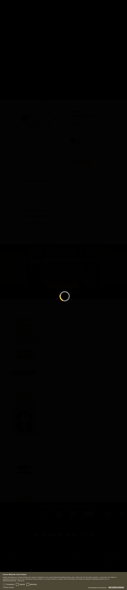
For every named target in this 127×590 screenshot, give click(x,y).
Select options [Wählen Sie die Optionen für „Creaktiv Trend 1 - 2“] (38, 474)
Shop (6, 3)
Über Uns (11, 551)
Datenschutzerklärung (109, 555)
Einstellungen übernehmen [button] (94, 587)
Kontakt (18, 3)
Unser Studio (32, 3)
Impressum (21, 580)
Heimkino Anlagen (52, 18)
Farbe (72, 133)
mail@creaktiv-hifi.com (71, 222)
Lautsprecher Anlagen (87, 20)
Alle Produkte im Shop (47, 551)
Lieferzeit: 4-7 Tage (80, 146)
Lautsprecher (84, 9)
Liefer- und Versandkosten (110, 558)
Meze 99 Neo (13, 436)
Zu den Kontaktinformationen (63, 284)
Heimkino (45, 9)
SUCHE (99, 3)
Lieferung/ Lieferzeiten (15, 553)
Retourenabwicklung (108, 563)
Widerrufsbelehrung (108, 560)
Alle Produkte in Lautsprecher (90, 51)
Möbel (13, 32)
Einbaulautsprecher (94, 35)
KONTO (109, 3)
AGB (103, 553)
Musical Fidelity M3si (16, 390)
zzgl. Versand (80, 125)
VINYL (119, 9)
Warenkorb (77, 553)
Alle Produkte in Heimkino (52, 41)
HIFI (5, 9)
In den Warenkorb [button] (38, 384)
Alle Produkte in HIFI (15, 47)
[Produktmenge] (74, 155)
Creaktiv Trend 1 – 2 (16, 480)
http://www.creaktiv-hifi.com (73, 224)
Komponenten (16, 26)
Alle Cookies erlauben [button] (115, 587)
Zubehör (14, 38)
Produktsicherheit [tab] (42, 171)
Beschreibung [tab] (27, 171)
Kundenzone (77, 551)
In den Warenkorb (81, 161)
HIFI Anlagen (11, 18)
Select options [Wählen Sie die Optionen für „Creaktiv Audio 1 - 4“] (38, 340)
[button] (9, 587)
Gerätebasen (26, 100)
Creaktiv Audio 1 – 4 (16, 346)
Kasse (75, 555)
